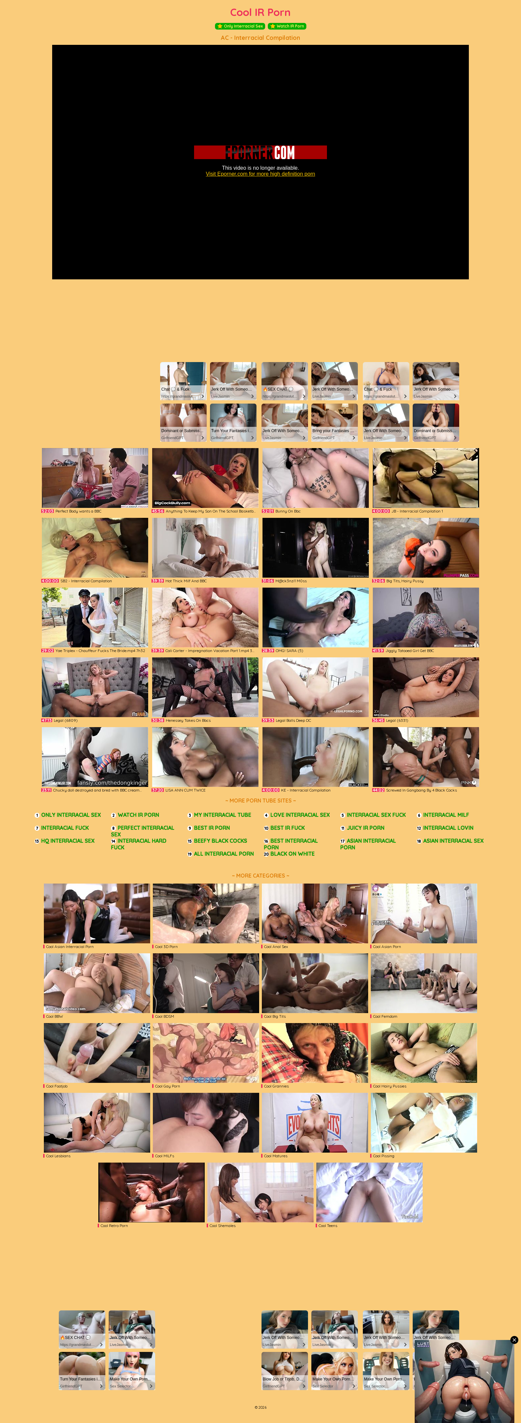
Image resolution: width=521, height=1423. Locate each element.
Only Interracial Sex (240, 26)
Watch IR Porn (287, 26)
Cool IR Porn (260, 12)
